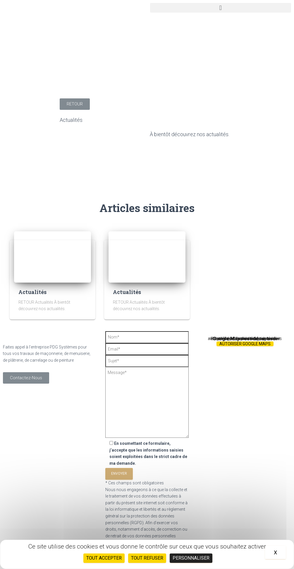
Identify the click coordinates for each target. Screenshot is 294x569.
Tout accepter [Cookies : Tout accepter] (104, 558)
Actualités (71, 120)
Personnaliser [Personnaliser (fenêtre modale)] (191, 558)
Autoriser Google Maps (245, 343)
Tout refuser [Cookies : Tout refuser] (147, 558)
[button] (220, 8)
